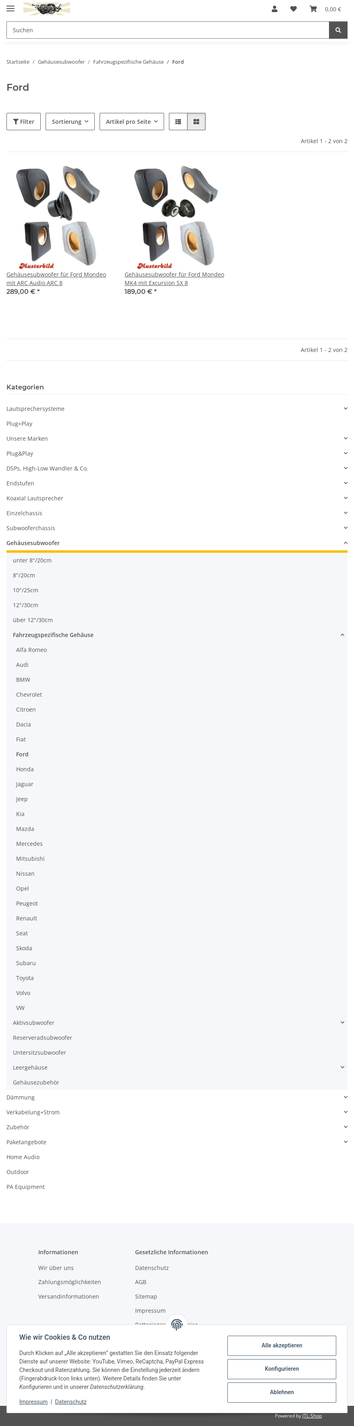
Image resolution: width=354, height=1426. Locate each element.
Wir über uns (56, 1268)
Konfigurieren (281, 1369)
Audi (22, 664)
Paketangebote (26, 1142)
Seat (22, 933)
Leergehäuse (30, 1067)
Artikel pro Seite (128, 121)
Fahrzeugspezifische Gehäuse (53, 635)
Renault (26, 918)
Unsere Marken (27, 438)
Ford (22, 754)
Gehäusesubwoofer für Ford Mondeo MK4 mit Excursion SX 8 (174, 279)
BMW (23, 679)
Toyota (25, 978)
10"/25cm (25, 590)
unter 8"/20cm (32, 560)
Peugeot (27, 903)
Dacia (23, 724)
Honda (25, 769)
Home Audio (23, 1157)
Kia (20, 814)
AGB (140, 1282)
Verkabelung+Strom (33, 1112)
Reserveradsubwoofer (42, 1037)
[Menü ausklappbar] (10, 5)
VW (20, 1008)
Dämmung (20, 1097)
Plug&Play (19, 453)
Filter (23, 121)
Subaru (26, 963)
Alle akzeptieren (281, 1345)
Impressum (34, 1402)
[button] (274, 9)
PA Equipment (25, 1187)
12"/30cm (25, 605)
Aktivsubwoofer (33, 1022)
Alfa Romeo (31, 650)
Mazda (25, 829)
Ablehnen (281, 1392)
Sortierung (66, 121)
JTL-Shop (312, 1415)
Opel (22, 888)
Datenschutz (71, 1402)
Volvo (23, 993)
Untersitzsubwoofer (39, 1052)
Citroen (26, 709)
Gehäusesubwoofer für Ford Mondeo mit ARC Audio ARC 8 (56, 279)
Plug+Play (19, 423)
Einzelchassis (24, 513)
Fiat (21, 739)
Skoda (24, 948)
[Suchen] (338, 30)
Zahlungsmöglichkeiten (69, 1282)
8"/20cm (24, 575)
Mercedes (29, 843)
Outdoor (17, 1172)
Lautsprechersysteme (35, 408)
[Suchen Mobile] (167, 30)
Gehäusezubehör (36, 1082)
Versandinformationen (68, 1296)
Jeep (22, 799)
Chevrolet (29, 694)
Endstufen (20, 483)
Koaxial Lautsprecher (34, 498)
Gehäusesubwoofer (33, 543)
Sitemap (146, 1296)
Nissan (25, 873)
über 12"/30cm (33, 620)
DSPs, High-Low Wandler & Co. (47, 468)
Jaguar (24, 784)
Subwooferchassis (30, 528)
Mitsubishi (30, 858)
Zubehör (17, 1127)
